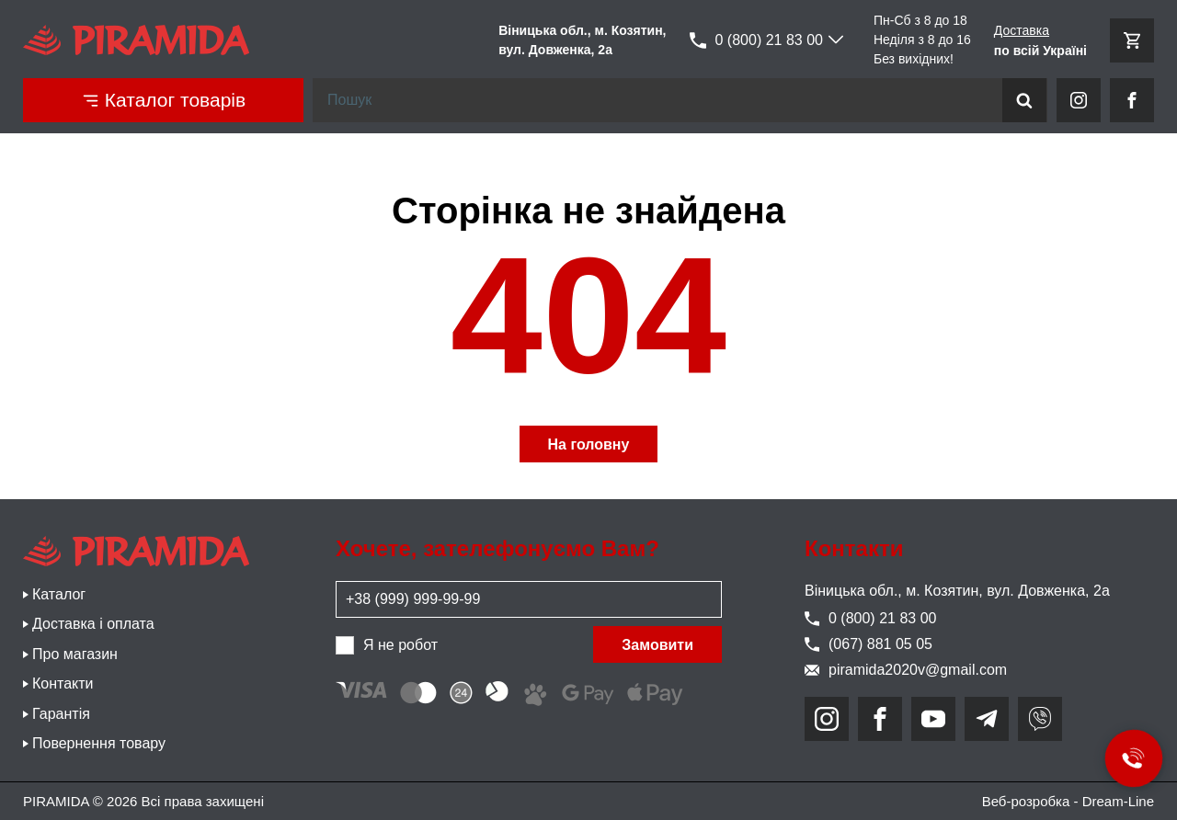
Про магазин (75, 654)
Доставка (1021, 30)
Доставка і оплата (93, 624)
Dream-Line (1118, 801)
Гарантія (61, 714)
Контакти (63, 683)
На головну (589, 444)
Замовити (657, 645)
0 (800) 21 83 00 (756, 40)
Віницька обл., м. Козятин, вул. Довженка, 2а (957, 590)
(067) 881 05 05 (868, 644)
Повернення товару (99, 743)
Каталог (59, 594)
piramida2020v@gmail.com (906, 670)
